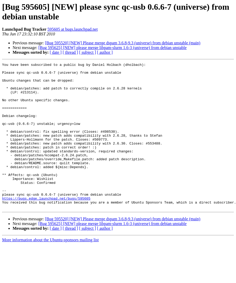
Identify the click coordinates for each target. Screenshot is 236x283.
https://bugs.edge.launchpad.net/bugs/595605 (46, 225)
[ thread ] (70, 52)
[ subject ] (87, 52)
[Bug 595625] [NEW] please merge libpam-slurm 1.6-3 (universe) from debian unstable (112, 47)
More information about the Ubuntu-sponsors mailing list (50, 269)
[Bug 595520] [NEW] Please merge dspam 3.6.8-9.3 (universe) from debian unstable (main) (122, 43)
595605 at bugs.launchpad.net (72, 29)
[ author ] (105, 52)
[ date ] (56, 52)
